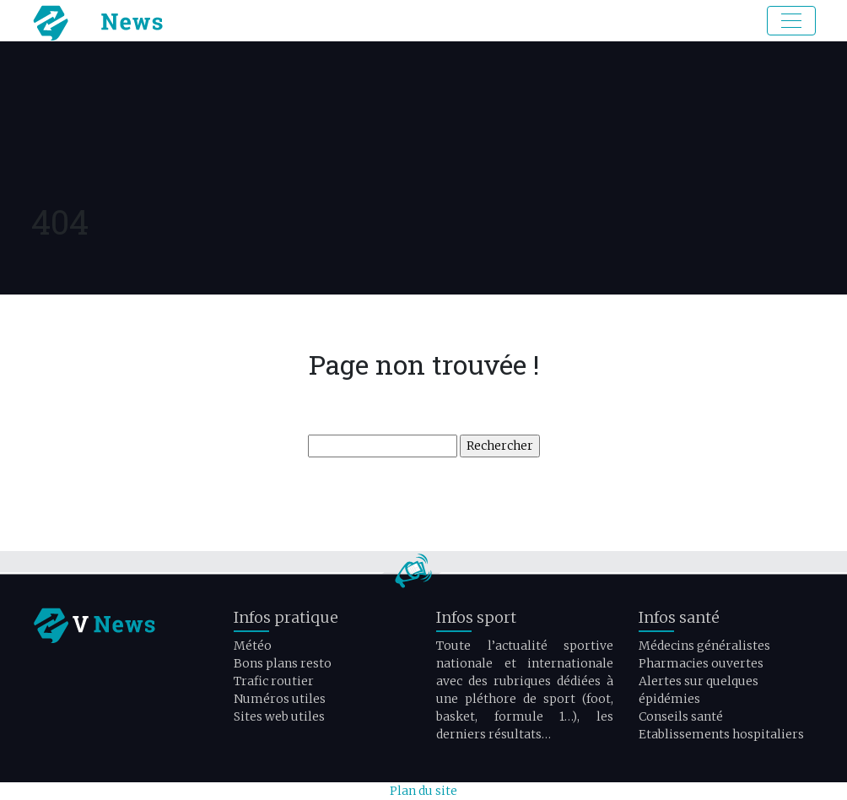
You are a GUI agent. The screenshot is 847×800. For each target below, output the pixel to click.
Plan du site (423, 790)
